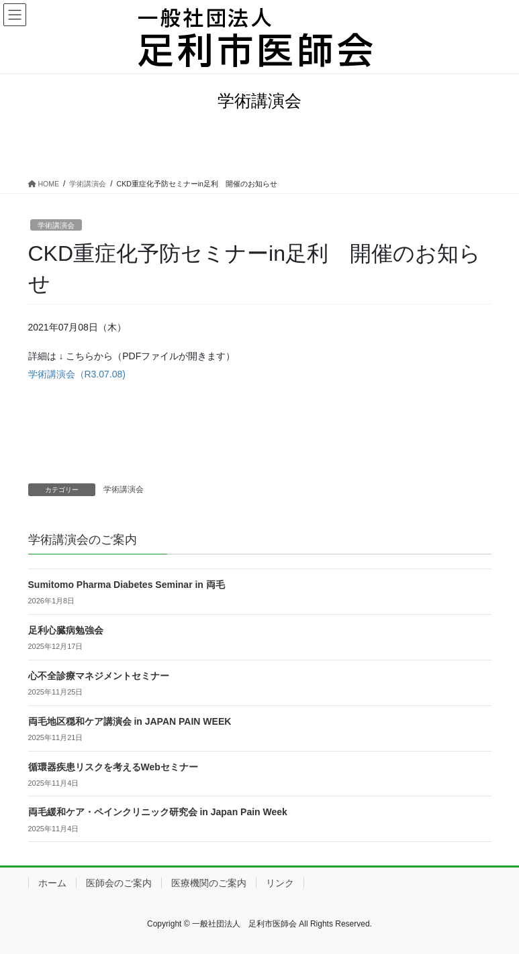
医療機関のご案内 (208, 883)
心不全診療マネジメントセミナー (98, 675)
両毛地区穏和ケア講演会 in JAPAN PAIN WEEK (130, 721)
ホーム (52, 883)
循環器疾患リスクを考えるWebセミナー (113, 767)
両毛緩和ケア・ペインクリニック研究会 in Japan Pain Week (157, 812)
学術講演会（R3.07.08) (77, 374)
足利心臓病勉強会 (65, 630)
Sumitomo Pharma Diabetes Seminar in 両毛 (126, 584)
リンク (280, 883)
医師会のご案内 (119, 883)
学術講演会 (56, 225)
